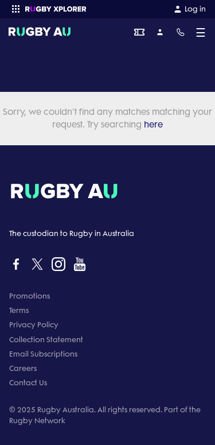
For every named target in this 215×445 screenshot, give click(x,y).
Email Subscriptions (43, 354)
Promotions (29, 296)
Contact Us (28, 382)
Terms (19, 310)
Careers (23, 368)
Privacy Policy (33, 324)
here (152, 124)
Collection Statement (46, 339)
